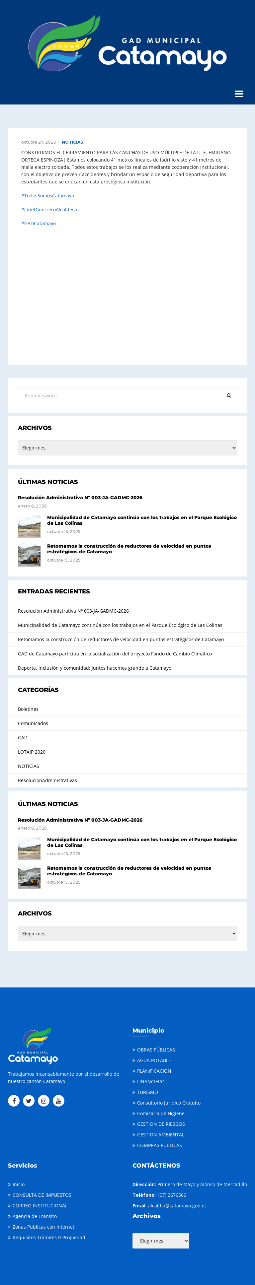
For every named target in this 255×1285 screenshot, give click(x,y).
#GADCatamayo (38, 223)
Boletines (28, 709)
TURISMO (147, 1092)
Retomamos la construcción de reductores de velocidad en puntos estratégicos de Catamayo (129, 549)
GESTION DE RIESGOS (161, 1124)
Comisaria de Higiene (161, 1113)
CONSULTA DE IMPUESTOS (42, 1195)
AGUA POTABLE (154, 1060)
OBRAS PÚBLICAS (156, 1050)
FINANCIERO (151, 1081)
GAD (23, 737)
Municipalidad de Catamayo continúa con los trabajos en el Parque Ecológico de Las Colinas (142, 520)
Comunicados (33, 723)
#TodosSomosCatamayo (47, 195)
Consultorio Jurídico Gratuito (169, 1103)
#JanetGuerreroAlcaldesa (49, 209)
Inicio (19, 1184)
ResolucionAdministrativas (47, 780)
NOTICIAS (72, 142)
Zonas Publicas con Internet (43, 1227)
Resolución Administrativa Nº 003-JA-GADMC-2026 (80, 498)
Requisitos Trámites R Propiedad (49, 1237)
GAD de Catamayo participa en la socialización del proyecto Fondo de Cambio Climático (115, 653)
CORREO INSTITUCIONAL (40, 1205)
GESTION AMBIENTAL (160, 1134)
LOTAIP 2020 (31, 752)
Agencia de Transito (35, 1216)
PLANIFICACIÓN (154, 1071)
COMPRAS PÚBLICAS (159, 1145)
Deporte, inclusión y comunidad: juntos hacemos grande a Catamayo (94, 668)
